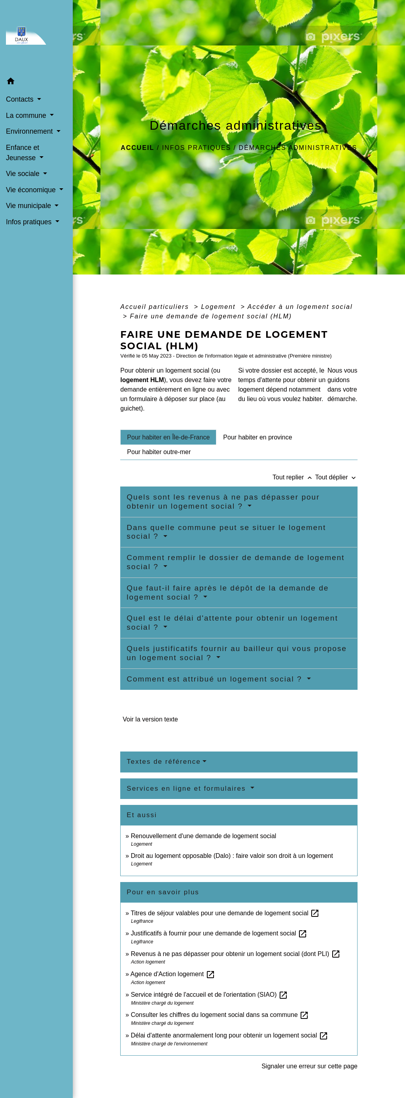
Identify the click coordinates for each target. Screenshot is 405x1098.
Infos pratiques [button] (29, 222)
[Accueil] (36, 37)
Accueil (137, 147)
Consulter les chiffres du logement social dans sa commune (220, 1014)
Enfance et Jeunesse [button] (22, 153)
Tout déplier (336, 477)
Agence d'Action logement (173, 974)
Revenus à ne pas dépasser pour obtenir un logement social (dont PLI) (236, 953)
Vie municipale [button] (29, 206)
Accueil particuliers (155, 306)
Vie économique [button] (32, 190)
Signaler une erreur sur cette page (309, 1066)
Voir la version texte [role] (150, 719)
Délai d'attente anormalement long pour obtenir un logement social (229, 1035)
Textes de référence (164, 761)
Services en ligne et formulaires (187, 788)
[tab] (168, 437)
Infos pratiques (196, 147)
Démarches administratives (298, 147)
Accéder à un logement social (300, 306)
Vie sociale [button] (24, 174)
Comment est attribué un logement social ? (216, 679)
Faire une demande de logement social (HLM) (211, 316)
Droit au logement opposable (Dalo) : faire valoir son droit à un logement (232, 855)
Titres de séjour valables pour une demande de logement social (225, 913)
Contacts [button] (20, 99)
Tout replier (294, 477)
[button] (36, 82)
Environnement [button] (30, 131)
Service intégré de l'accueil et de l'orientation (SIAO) (209, 994)
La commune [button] (27, 115)
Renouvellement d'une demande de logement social (203, 836)
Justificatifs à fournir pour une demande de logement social (219, 933)
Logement (219, 306)
